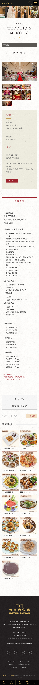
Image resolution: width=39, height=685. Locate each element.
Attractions (14, 667)
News (21, 661)
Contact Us (25, 667)
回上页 (31, 416)
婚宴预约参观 (19, 406)
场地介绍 (19, 399)
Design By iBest (19, 677)
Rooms (29, 661)
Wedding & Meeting (24, 664)
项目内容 (19, 201)
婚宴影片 (12, 180)
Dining (11, 664)
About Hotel (11, 661)
